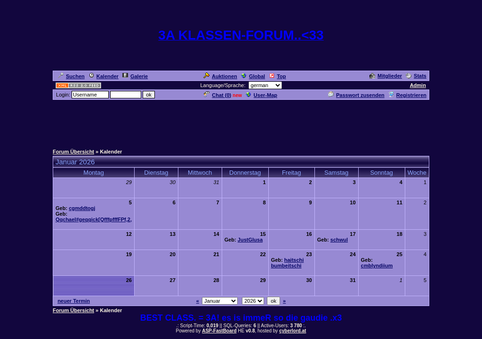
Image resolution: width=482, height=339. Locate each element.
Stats (416, 76)
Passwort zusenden (356, 95)
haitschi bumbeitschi (287, 262)
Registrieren (407, 95)
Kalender (103, 76)
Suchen (71, 76)
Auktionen (220, 76)
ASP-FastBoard (219, 330)
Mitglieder (386, 76)
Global (253, 76)
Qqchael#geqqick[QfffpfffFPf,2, (94, 219)
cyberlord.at (292, 330)
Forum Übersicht (73, 151)
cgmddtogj (82, 208)
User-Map (261, 95)
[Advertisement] (241, 122)
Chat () (217, 95)
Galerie (135, 76)
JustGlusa (250, 239)
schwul (339, 239)
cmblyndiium (377, 265)
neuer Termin (73, 301)
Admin (418, 85)
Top (277, 76)
